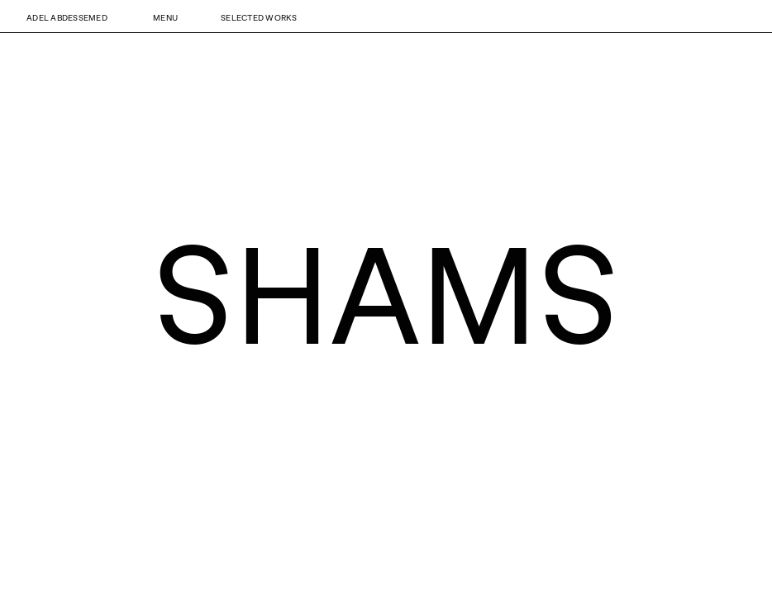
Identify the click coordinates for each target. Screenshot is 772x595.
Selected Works (259, 17)
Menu (165, 17)
